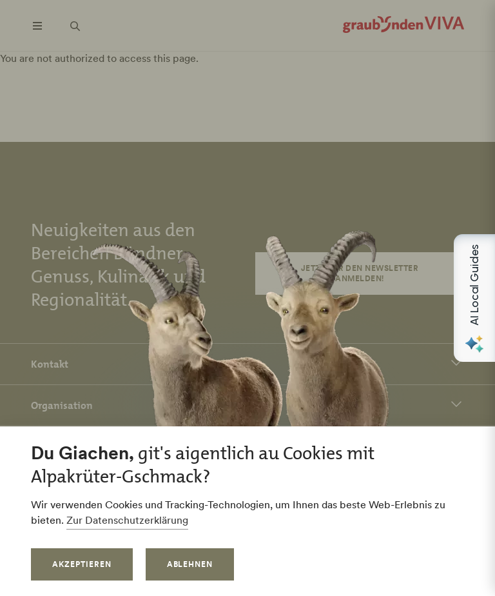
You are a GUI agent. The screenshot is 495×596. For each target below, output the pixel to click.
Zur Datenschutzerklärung (127, 519)
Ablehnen (190, 564)
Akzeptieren (82, 564)
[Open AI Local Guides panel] (474, 298)
